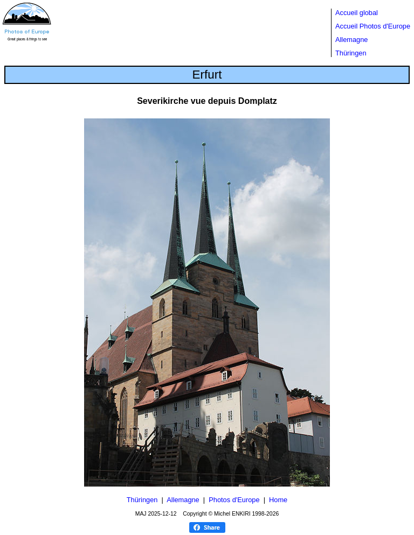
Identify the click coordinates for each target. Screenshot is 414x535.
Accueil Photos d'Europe (372, 26)
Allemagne (351, 40)
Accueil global (356, 13)
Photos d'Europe (234, 500)
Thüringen (351, 53)
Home (278, 500)
